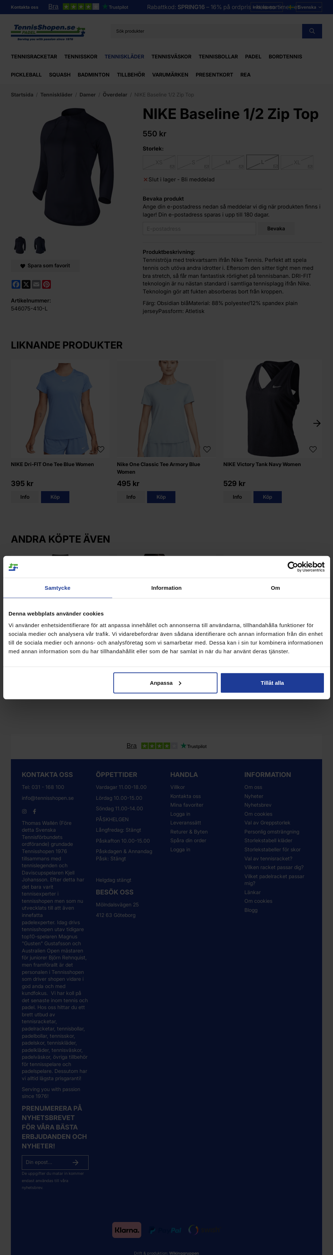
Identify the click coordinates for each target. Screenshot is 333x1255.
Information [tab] (166, 588)
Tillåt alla (272, 682)
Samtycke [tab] (57, 588)
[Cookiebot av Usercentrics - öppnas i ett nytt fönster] (293, 566)
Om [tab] (275, 588)
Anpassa (166, 682)
